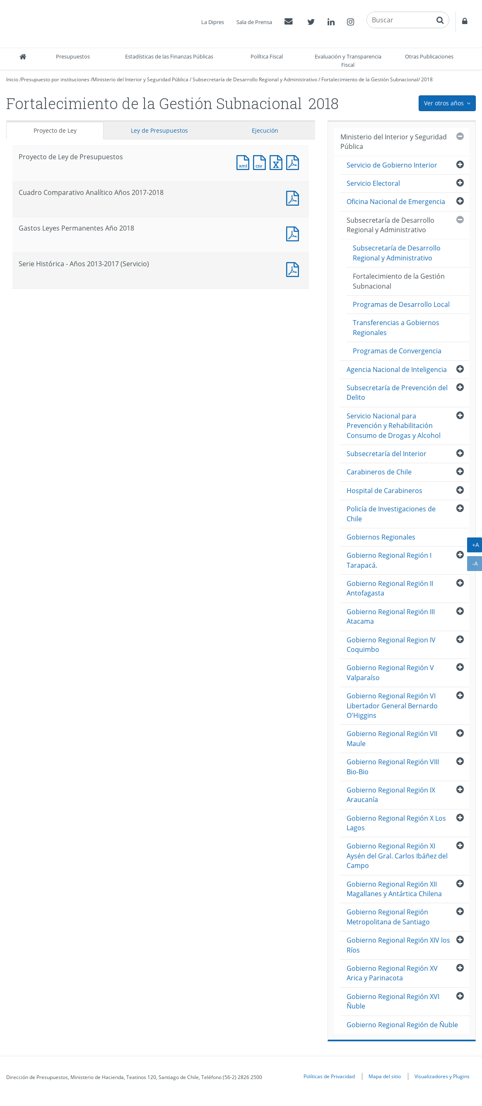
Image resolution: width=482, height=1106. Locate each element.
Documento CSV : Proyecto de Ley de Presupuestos (261, 161)
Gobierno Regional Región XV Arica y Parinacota (392, 973)
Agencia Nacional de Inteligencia (397, 369)
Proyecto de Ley (55, 130)
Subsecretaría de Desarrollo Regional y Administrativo (255, 79)
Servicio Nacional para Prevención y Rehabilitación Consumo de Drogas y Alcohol (394, 425)
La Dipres (212, 22)
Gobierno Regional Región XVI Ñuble (393, 1001)
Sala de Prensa (254, 22)
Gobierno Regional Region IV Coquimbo (391, 644)
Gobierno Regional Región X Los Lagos (396, 823)
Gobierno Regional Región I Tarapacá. (389, 560)
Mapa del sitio (385, 1076)
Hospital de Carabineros (384, 490)
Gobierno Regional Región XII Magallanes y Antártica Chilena (394, 889)
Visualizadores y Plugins (442, 1076)
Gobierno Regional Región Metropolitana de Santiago (388, 916)
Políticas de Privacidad (329, 1076)
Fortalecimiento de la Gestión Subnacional (369, 79)
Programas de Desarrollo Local (401, 304)
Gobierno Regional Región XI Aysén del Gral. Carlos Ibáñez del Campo (397, 855)
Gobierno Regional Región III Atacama (391, 616)
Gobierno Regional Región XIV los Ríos (398, 945)
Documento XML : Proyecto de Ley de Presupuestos (244, 161)
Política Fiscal (267, 56)
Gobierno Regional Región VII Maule (392, 738)
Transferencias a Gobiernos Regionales (396, 327)
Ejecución (265, 130)
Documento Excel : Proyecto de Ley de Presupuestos (278, 161)
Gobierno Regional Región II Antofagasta (390, 588)
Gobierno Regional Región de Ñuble (402, 1024)
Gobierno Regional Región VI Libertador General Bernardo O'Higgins (392, 705)
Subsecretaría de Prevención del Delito (397, 392)
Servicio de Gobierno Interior (392, 165)
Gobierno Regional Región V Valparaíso (390, 672)
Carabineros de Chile (379, 471)
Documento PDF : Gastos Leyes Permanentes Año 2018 (294, 233)
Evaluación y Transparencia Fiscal (348, 60)
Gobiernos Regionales (381, 537)
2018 (427, 79)
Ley (159, 130)
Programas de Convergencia (397, 350)
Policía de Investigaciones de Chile (391, 513)
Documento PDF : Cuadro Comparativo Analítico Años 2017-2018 (294, 197)
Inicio (12, 79)
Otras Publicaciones (429, 56)
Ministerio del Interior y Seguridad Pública (140, 79)
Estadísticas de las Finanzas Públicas (169, 56)
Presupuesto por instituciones (55, 79)
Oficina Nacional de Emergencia (396, 201)
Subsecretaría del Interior (387, 453)
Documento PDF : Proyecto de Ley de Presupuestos (294, 161)
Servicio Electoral (373, 183)
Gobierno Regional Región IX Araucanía (391, 794)
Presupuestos (73, 56)
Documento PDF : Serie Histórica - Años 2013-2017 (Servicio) (294, 268)
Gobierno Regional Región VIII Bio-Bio (393, 766)
